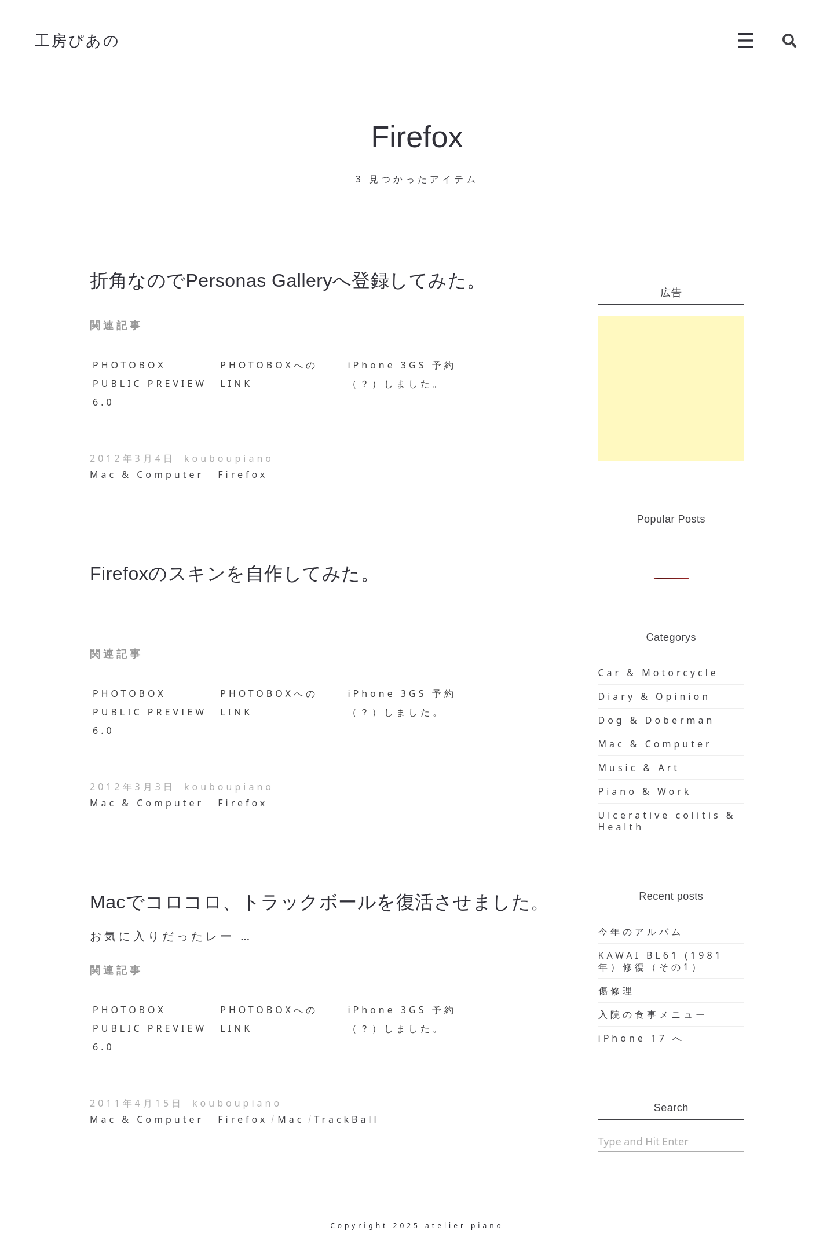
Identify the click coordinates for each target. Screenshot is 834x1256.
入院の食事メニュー (653, 1014)
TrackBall (346, 1119)
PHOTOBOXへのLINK (269, 374)
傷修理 (616, 990)
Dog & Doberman (656, 720)
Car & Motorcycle (658, 672)
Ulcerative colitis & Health (667, 821)
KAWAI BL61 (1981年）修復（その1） (660, 961)
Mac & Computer (147, 474)
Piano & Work (645, 791)
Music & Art (639, 767)
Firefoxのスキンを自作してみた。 (234, 573)
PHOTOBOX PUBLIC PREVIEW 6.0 (150, 383)
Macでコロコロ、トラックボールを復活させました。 (320, 902)
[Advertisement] (671, 388)
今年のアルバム (640, 931)
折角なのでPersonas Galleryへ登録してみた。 (288, 280)
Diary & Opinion (654, 696)
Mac (290, 1119)
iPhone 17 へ (641, 1038)
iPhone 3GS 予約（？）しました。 (402, 374)
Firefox (243, 474)
